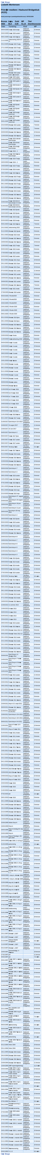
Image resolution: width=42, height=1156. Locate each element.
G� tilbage (5, 2)
